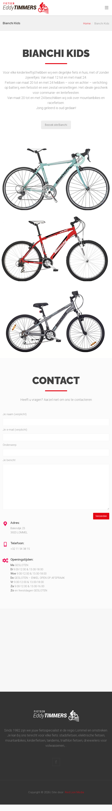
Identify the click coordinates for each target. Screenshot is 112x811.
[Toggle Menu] (106, 8)
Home (87, 23)
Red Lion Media (74, 792)
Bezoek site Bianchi (56, 124)
